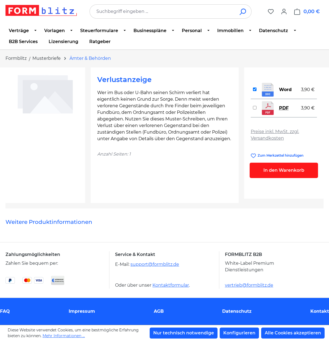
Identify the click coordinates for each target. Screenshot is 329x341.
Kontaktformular (170, 285)
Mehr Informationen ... (64, 335)
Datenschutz (237, 311)
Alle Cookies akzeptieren (293, 333)
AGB (159, 311)
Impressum (82, 311)
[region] (45, 133)
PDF (284, 108)
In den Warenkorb (283, 170)
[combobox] (162, 11)
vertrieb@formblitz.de (249, 285)
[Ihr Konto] (284, 11)
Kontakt (319, 311)
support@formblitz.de (154, 264)
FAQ (5, 311)
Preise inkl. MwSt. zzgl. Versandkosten (275, 135)
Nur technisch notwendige (183, 333)
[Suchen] (243, 11)
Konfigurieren (239, 333)
